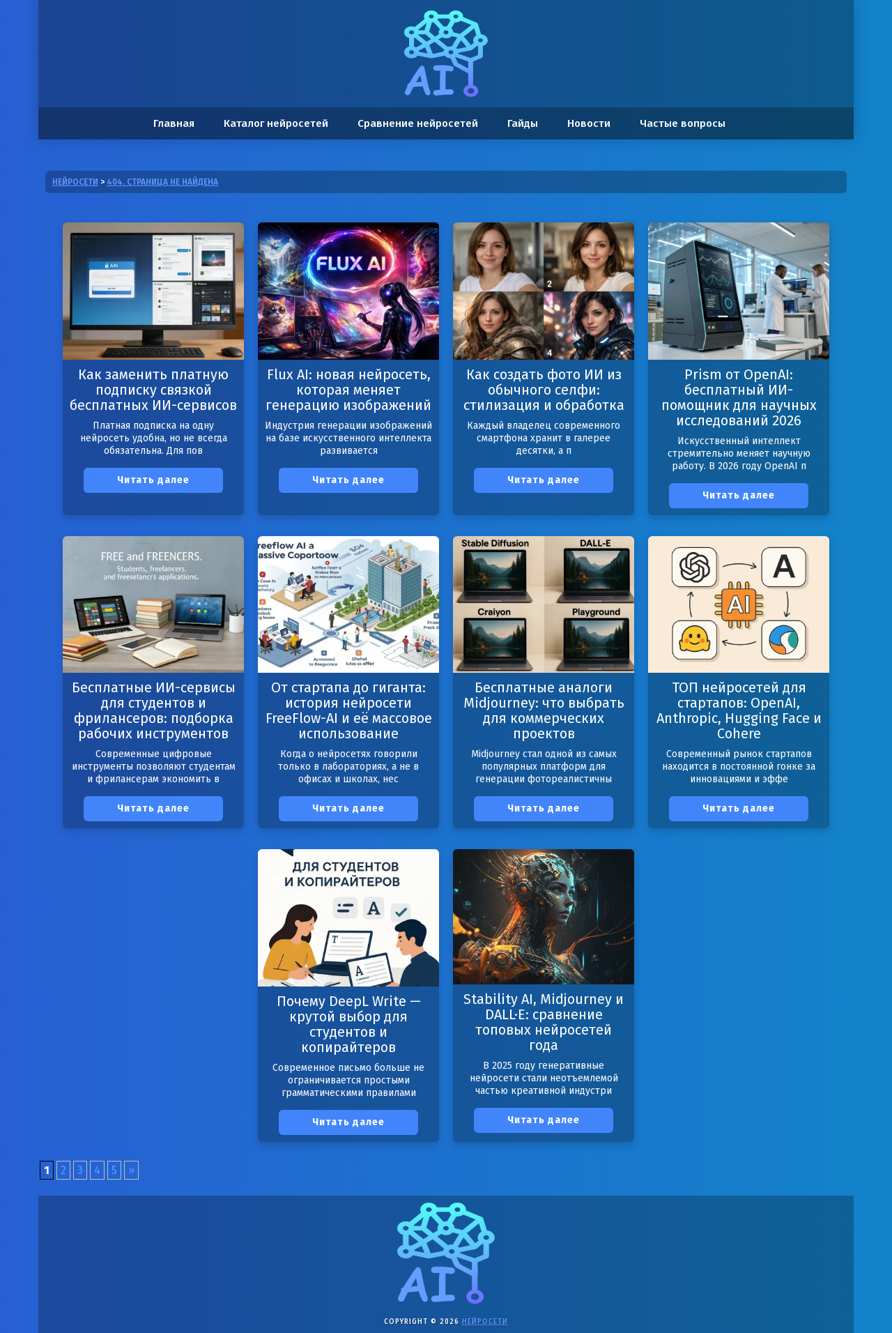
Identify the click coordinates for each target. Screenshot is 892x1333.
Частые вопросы (682, 123)
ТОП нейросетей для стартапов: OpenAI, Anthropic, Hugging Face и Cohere (739, 710)
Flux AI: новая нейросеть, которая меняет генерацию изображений (348, 389)
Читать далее (153, 480)
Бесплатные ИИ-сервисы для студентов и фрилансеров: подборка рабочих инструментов (154, 710)
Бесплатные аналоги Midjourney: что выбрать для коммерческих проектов (543, 710)
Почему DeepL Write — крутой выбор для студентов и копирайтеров (349, 1024)
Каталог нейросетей (276, 123)
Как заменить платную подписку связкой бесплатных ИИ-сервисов (153, 389)
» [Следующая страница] (131, 1170)
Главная (173, 123)
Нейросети (485, 1322)
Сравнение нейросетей (417, 123)
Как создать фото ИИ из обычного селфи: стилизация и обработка (543, 389)
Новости (588, 123)
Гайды (522, 123)
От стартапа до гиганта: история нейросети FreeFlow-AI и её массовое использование (349, 710)
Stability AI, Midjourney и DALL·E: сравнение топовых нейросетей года (543, 1022)
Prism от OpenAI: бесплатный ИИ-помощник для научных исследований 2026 (739, 397)
